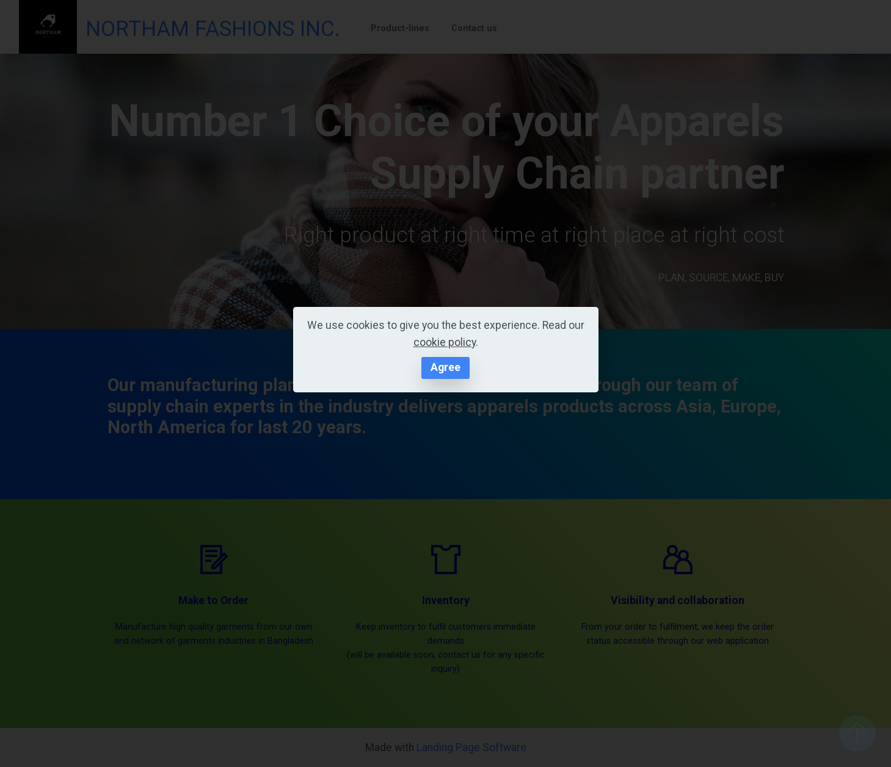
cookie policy (444, 342)
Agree (445, 367)
